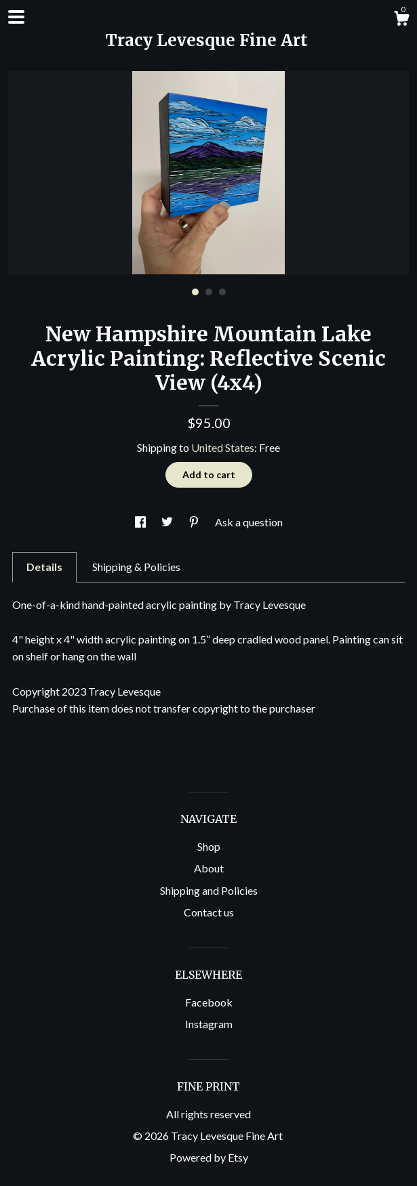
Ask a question (249, 521)
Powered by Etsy (209, 1157)
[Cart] (401, 20)
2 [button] (208, 292)
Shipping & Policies (136, 566)
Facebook (209, 1002)
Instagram (209, 1023)
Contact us (209, 912)
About (209, 868)
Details (44, 566)
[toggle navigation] (16, 17)
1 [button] (195, 292)
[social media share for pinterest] (194, 521)
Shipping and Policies (209, 890)
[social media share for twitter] (168, 521)
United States (222, 447)
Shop (208, 846)
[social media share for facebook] (141, 521)
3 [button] (222, 292)
